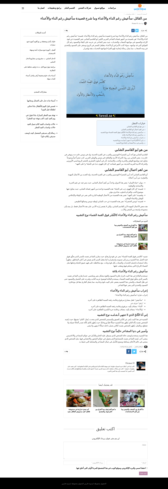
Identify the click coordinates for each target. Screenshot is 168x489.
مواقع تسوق (99, 8)
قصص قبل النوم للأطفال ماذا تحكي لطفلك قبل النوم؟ (41, 108)
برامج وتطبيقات (54, 8)
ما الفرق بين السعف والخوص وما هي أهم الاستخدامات (125, 226)
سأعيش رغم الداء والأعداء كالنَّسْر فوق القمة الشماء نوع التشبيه (122, 132)
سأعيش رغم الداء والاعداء (126, 346)
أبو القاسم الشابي (138, 346)
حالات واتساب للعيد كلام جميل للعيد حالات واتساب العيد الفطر (41, 126)
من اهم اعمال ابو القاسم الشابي (132, 129)
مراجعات (112, 8)
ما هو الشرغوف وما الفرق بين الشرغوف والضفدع (126, 235)
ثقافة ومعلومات (132, 390)
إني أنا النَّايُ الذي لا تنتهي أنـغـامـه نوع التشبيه (128, 140)
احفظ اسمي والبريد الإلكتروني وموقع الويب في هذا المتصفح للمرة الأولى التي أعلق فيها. (111, 468)
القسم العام (70, 8)
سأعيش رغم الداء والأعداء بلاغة (132, 135)
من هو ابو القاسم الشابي (135, 126)
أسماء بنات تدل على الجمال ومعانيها (41, 101)
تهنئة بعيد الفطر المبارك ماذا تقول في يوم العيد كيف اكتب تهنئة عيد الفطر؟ (40, 117)
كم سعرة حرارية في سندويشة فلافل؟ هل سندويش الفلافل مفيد (125, 245)
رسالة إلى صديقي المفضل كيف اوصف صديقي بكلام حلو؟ (40, 135)
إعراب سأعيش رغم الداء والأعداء (132, 138)
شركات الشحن (84, 8)
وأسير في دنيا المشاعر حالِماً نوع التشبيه (129, 143)
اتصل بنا (41, 8)
